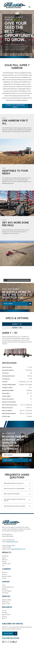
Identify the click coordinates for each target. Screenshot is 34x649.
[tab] (17, 324)
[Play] (4, 280)
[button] (29, 7)
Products (6, 553)
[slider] (18, 280)
